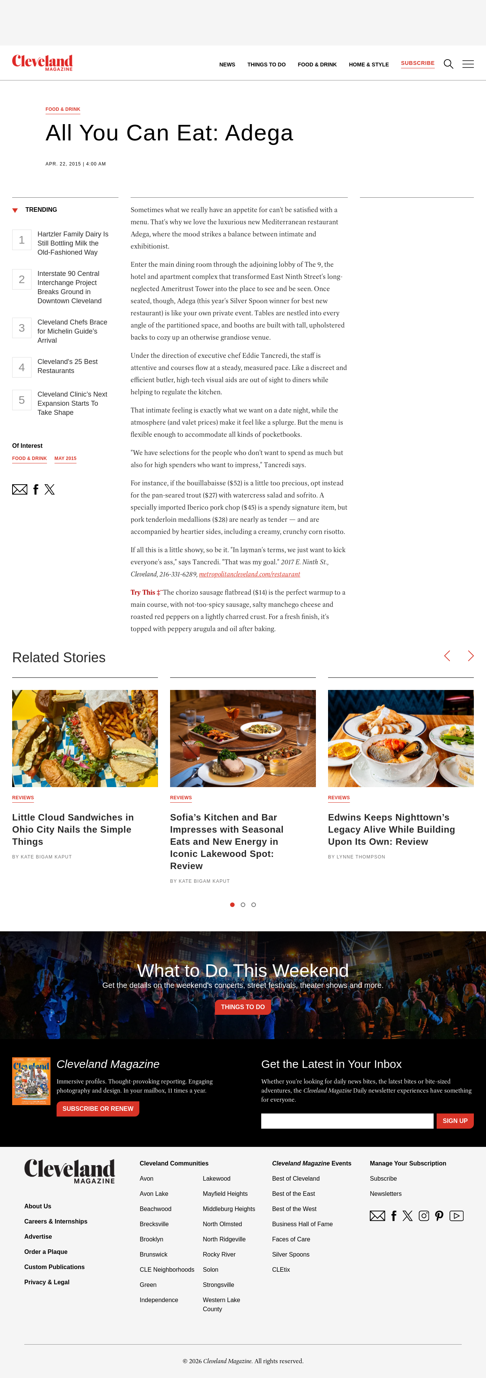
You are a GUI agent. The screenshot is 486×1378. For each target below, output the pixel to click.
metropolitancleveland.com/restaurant (249, 574)
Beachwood (156, 1209)
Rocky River (219, 1254)
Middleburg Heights (229, 1209)
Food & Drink (317, 64)
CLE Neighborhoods (167, 1269)
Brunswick (153, 1254)
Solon (210, 1269)
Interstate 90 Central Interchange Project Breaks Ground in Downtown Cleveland (70, 287)
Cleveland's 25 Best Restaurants (68, 366)
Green (148, 1285)
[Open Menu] (468, 65)
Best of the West (294, 1209)
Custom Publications (54, 1267)
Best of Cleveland (296, 1178)
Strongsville (218, 1285)
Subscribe (418, 63)
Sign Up (455, 1121)
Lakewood (216, 1178)
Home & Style (369, 64)
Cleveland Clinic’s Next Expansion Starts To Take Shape (72, 403)
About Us (37, 1206)
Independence (159, 1300)
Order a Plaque (46, 1252)
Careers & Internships (55, 1221)
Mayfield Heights (225, 1194)
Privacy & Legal (46, 1282)
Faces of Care (291, 1239)
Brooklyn (151, 1239)
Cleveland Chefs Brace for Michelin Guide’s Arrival (72, 331)
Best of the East (293, 1194)
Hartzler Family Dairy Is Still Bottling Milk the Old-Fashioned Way (73, 243)
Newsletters (386, 1194)
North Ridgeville (224, 1239)
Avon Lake (154, 1194)
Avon (146, 1178)
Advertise (38, 1236)
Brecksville (154, 1224)
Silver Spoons (291, 1254)
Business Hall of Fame (302, 1224)
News (227, 64)
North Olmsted (222, 1224)
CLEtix (281, 1269)
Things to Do (267, 64)
